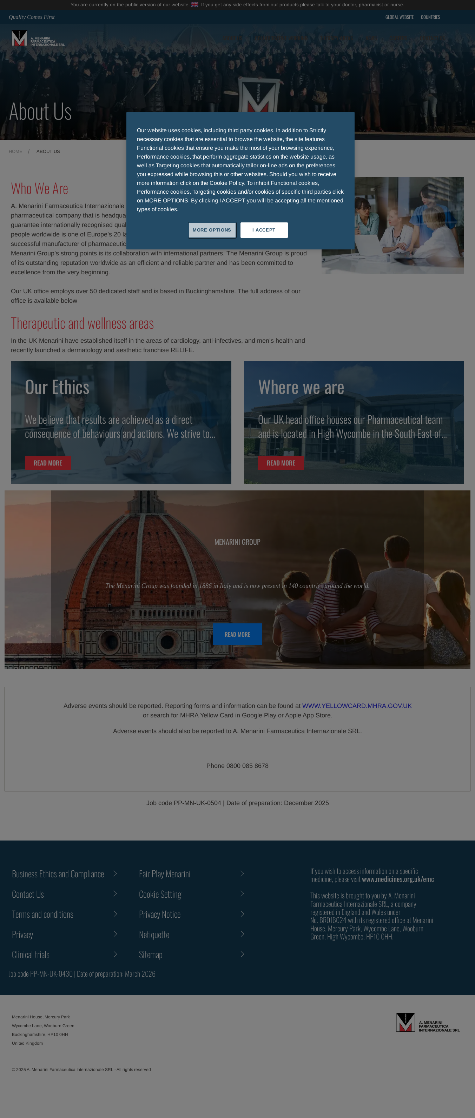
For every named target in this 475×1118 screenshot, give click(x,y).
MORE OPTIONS (212, 230)
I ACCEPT (264, 230)
